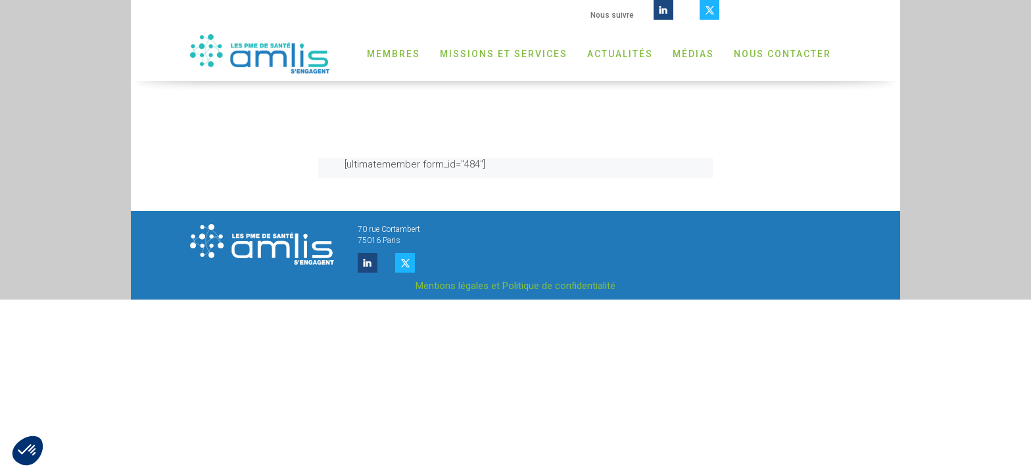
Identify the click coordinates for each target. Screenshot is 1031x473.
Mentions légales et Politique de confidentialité (515, 286)
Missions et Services (503, 54)
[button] (27, 450)
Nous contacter (782, 54)
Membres (393, 54)
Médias (693, 54)
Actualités (620, 54)
